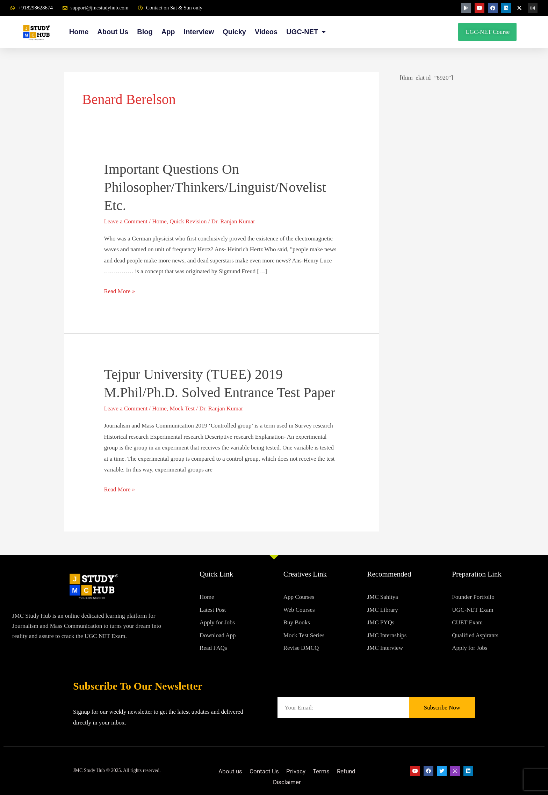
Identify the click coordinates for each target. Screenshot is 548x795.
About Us (112, 32)
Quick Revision (188, 221)
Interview (199, 32)
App (168, 32)
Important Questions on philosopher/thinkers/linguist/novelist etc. (215, 187)
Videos (266, 32)
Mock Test (182, 408)
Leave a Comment (125, 221)
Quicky (234, 32)
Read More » (119, 290)
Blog (144, 32)
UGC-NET (306, 32)
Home (79, 32)
